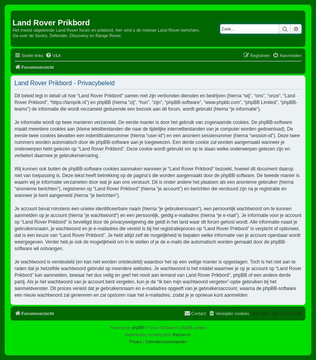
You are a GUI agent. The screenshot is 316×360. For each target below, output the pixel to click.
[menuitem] (53, 55)
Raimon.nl (181, 335)
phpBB (138, 328)
